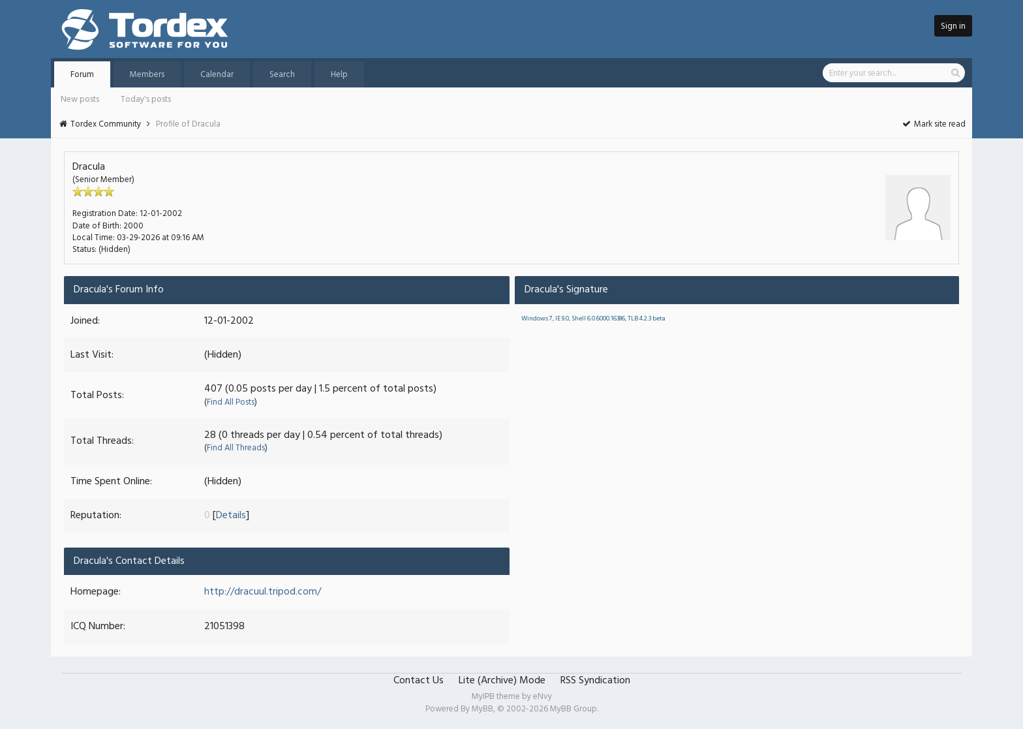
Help (339, 75)
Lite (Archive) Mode (502, 680)
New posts (80, 99)
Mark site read (933, 124)
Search (282, 75)
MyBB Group (573, 709)
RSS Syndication (595, 680)
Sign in (953, 26)
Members (147, 75)
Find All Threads (236, 448)
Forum (82, 75)
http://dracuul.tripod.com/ (262, 591)
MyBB (482, 709)
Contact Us (418, 680)
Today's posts (146, 99)
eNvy (542, 697)
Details (231, 515)
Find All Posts (230, 402)
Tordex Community (105, 124)
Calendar (217, 75)
